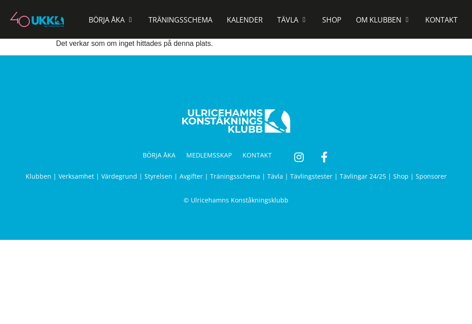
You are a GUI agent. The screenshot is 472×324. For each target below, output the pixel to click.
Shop (401, 176)
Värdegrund (119, 176)
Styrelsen (158, 176)
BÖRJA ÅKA (159, 155)
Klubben (38, 176)
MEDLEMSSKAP (209, 155)
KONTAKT (257, 155)
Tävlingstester (311, 176)
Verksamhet (76, 176)
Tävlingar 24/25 (363, 176)
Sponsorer (431, 176)
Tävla (275, 176)
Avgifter (191, 176)
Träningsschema (235, 176)
